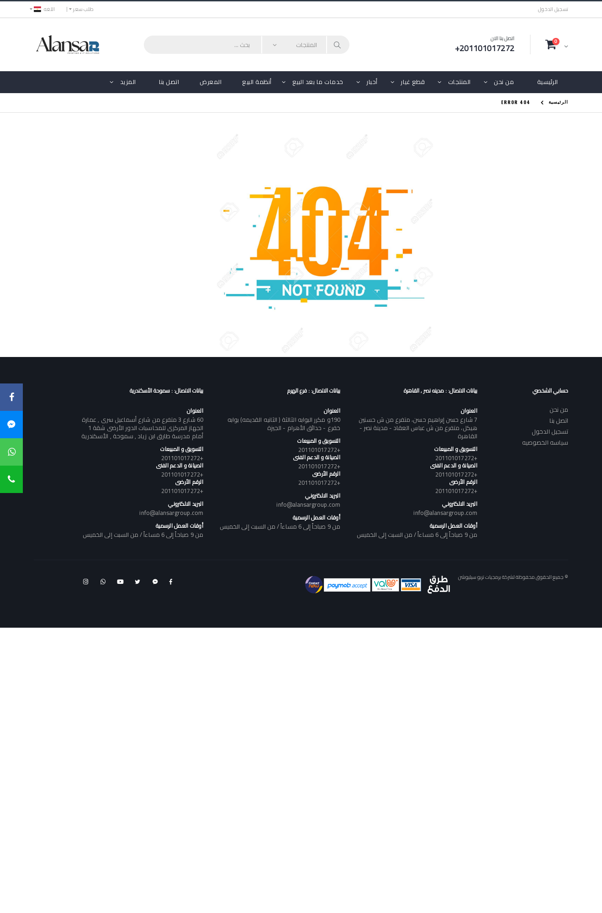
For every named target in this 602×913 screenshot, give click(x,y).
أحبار (372, 81)
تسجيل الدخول (553, 9)
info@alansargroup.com (445, 512)
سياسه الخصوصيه (545, 442)
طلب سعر (83, 9)
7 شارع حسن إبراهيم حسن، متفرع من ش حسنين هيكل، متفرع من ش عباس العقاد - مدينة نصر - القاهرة (418, 427)
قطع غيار (413, 81)
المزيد (128, 81)
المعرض (211, 81)
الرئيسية (547, 81)
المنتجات (459, 81)
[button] (556, 44)
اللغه (44, 9)
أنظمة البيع (257, 81)
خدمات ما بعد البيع (317, 81)
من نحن (504, 81)
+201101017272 (456, 457)
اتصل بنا (169, 81)
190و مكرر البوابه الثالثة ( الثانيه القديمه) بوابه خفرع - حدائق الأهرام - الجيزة (283, 423)
